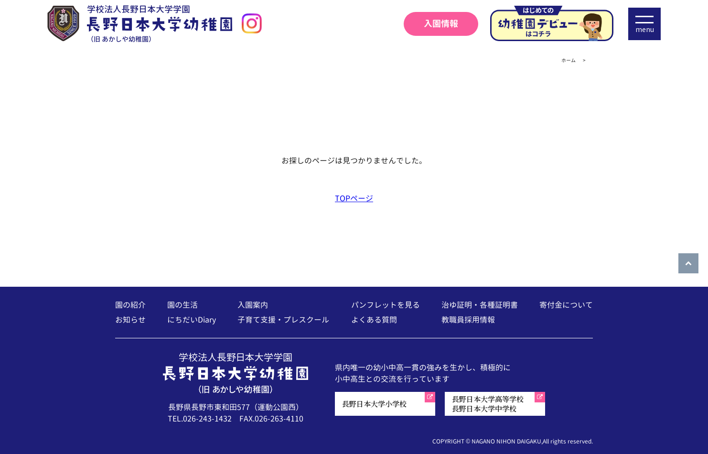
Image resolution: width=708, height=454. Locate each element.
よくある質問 (374, 320)
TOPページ (354, 198)
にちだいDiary (191, 320)
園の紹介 (130, 305)
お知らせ (130, 320)
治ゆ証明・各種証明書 (479, 305)
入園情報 (441, 24)
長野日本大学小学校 (374, 404)
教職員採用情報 (468, 320)
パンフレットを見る (385, 305)
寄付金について (566, 305)
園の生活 (182, 305)
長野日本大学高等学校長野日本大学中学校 (488, 403)
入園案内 (252, 305)
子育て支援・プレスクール (283, 320)
